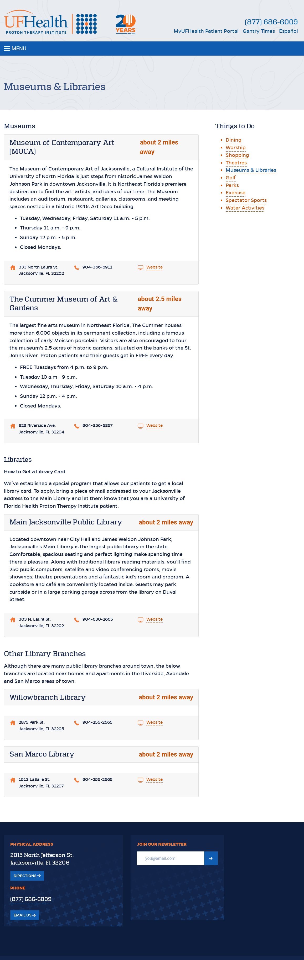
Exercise (235, 192)
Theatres (236, 162)
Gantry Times (259, 31)
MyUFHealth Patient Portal (206, 31)
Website (154, 267)
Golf (231, 177)
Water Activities (245, 208)
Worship (236, 147)
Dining (233, 140)
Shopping (237, 155)
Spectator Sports (246, 200)
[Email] (170, 858)
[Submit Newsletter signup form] (211, 858)
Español (288, 31)
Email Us (25, 915)
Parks (232, 185)
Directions (27, 875)
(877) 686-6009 (271, 22)
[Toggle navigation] (152, 48)
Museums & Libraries (251, 170)
